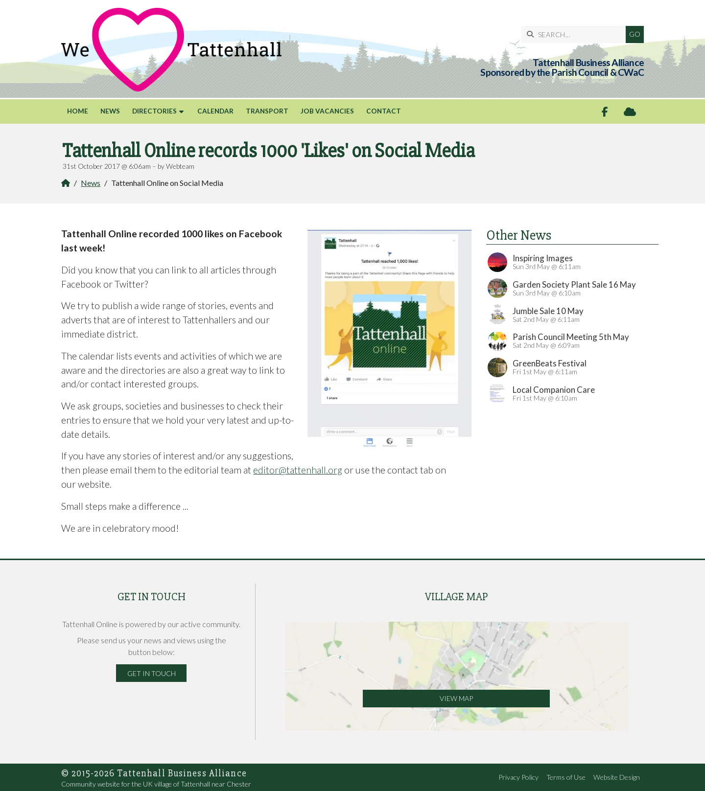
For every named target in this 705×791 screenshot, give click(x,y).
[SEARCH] (576, 34)
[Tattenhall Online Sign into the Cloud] (630, 112)
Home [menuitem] (77, 111)
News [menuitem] (110, 111)
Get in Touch (151, 673)
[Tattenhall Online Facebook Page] (605, 112)
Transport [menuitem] (267, 111)
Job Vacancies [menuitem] (327, 111)
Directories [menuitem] (154, 111)
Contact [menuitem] (383, 111)
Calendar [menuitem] (215, 111)
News (90, 182)
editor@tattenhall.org (297, 469)
